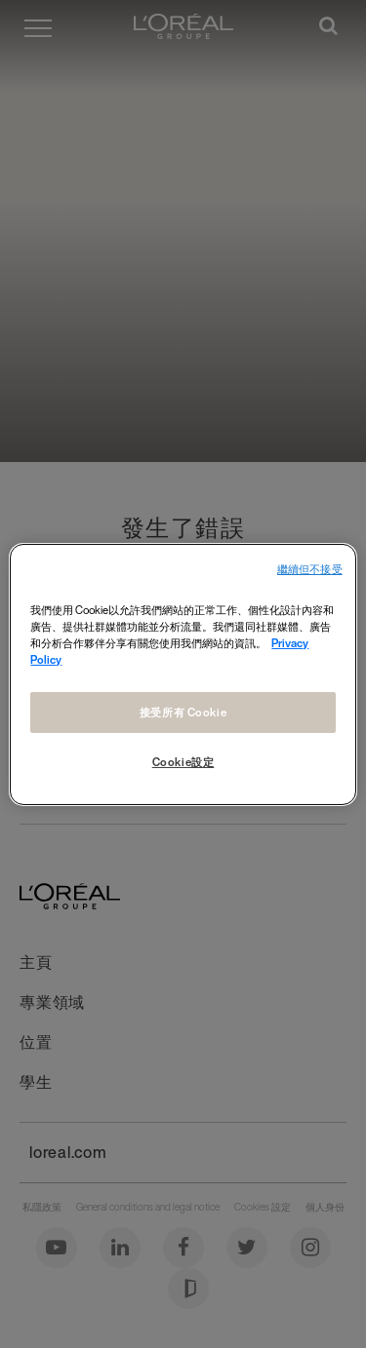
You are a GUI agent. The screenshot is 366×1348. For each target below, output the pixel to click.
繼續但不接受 (310, 568)
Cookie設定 (183, 761)
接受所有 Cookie (183, 712)
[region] (182, 673)
